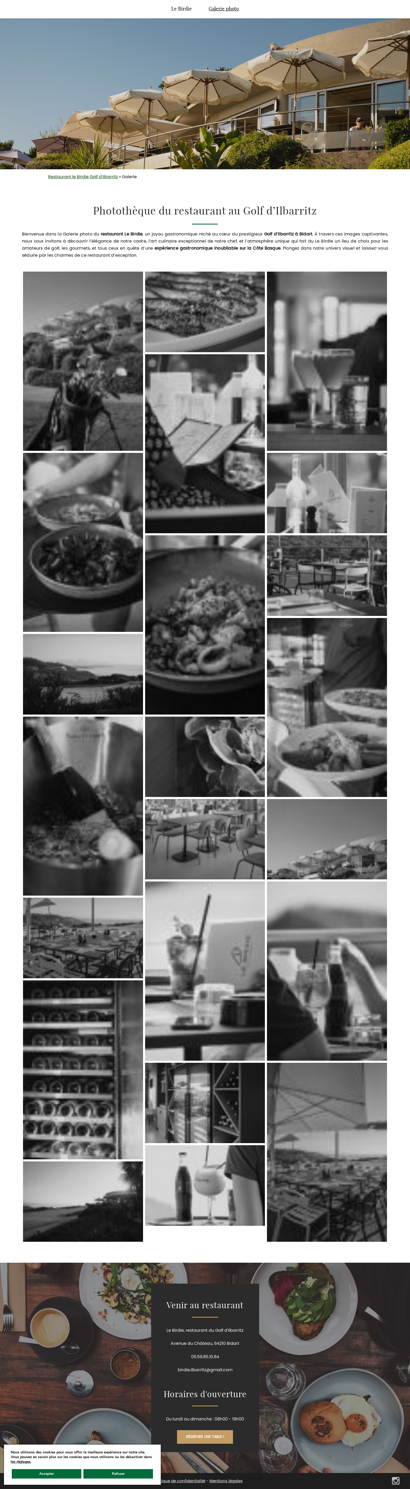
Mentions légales (226, 1481)
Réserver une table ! (205, 1437)
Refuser (118, 1473)
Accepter (46, 1473)
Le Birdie (181, 9)
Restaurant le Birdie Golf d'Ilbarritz (83, 177)
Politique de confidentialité (179, 1481)
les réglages (21, 1461)
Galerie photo (224, 9)
